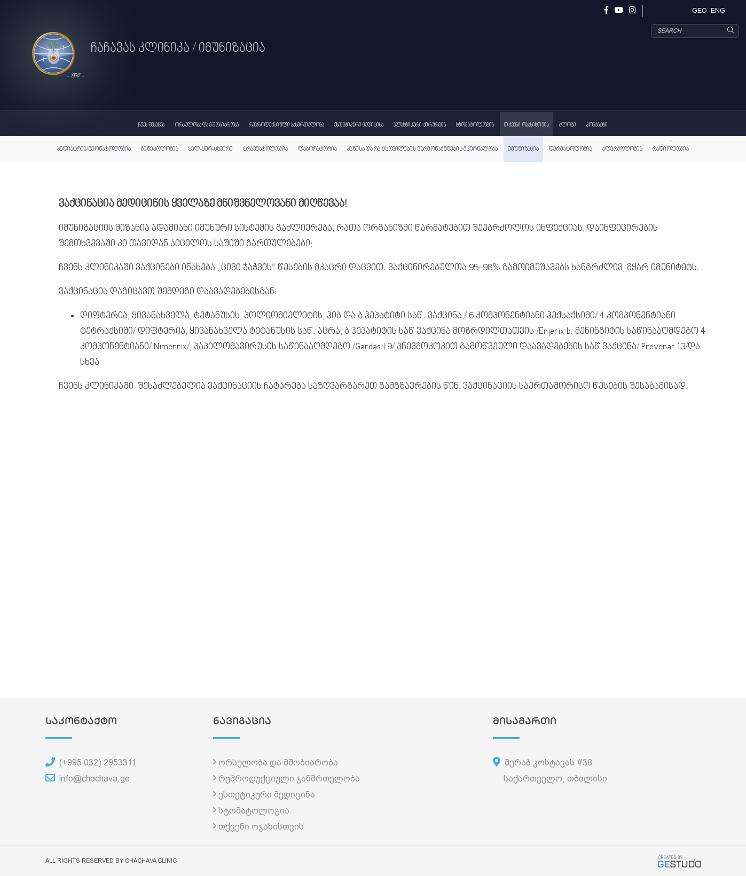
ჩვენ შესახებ (151, 125)
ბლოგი (567, 125)
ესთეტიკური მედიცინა (358, 125)
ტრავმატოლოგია (265, 149)
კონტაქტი (597, 125)
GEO (699, 10)
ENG (718, 10)
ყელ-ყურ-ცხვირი (211, 149)
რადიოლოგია (671, 149)
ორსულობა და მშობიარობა (207, 125)
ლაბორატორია (317, 149)
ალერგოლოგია (622, 149)
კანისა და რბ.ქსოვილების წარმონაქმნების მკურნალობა (422, 149)
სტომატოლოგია (475, 125)
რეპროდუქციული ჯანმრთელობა (286, 125)
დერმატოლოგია (570, 149)
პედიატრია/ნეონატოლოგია (94, 149)
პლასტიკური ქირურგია (420, 125)
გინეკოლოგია (159, 149)
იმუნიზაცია (523, 149)
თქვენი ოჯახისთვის (526, 125)
